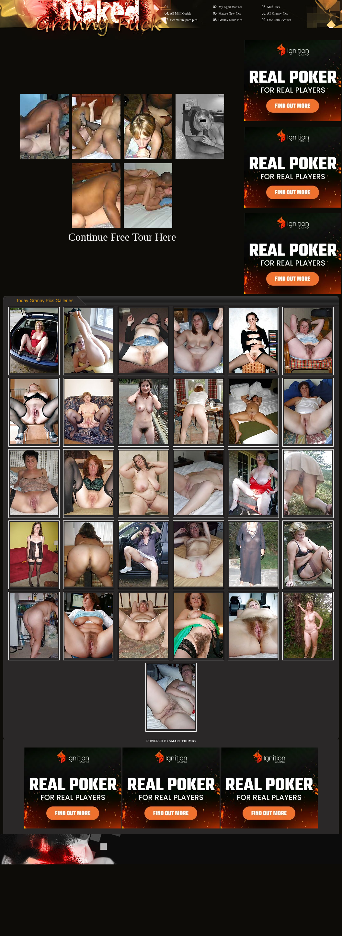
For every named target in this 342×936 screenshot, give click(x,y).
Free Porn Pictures (279, 20)
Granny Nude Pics (230, 20)
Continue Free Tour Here (122, 237)
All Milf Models (180, 13)
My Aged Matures (230, 7)
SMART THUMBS (182, 741)
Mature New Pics (230, 13)
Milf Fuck (273, 7)
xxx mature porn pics (184, 20)
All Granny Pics (277, 13)
